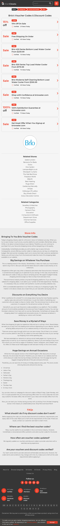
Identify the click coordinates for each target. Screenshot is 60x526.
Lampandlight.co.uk (30, 169)
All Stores (37, 470)
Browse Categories (17, 470)
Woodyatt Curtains (30, 172)
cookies (16, 524)
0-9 (4, 505)
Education (30, 212)
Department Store (30, 217)
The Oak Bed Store (30, 174)
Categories (22, 9)
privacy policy (32, 522)
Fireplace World (30, 177)
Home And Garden (34, 9)
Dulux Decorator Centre (30, 196)
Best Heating (30, 181)
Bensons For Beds (30, 162)
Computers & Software (30, 215)
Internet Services (30, 220)
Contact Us (30, 473)
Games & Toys (30, 210)
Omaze (30, 189)
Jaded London (30, 160)
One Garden (30, 167)
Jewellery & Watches (30, 205)
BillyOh (30, 179)
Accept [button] (52, 522)
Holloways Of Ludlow (30, 191)
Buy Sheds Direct (30, 193)
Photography (30, 208)
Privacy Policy (47, 470)
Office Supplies (30, 222)
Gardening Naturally (30, 186)
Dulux (30, 165)
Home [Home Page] (14, 9)
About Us (6, 470)
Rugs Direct (30, 184)
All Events (29, 470)
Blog (55, 470)
